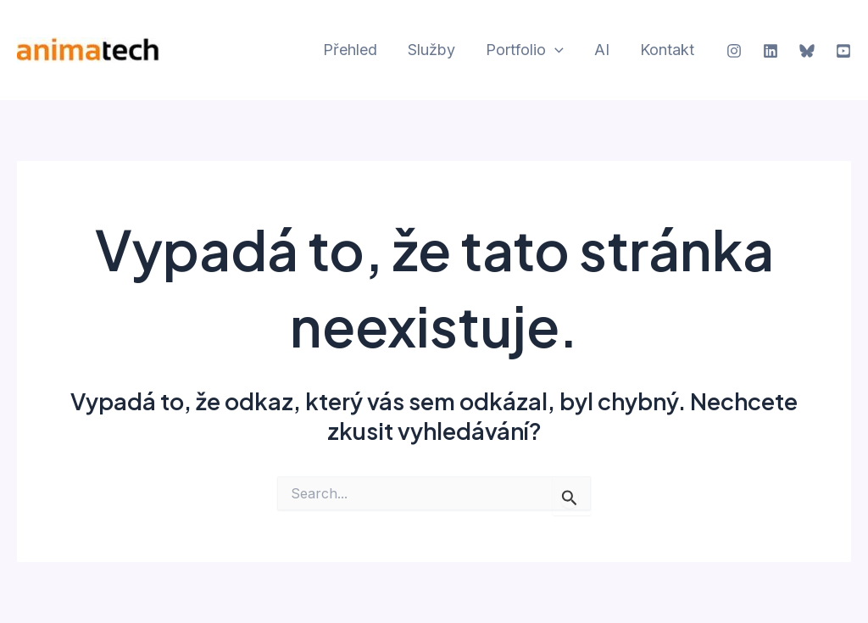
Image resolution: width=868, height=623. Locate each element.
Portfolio (525, 50)
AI (601, 49)
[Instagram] (734, 50)
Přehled (350, 49)
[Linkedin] (770, 50)
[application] (555, 50)
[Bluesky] (807, 50)
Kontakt (667, 49)
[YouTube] (843, 50)
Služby (431, 49)
